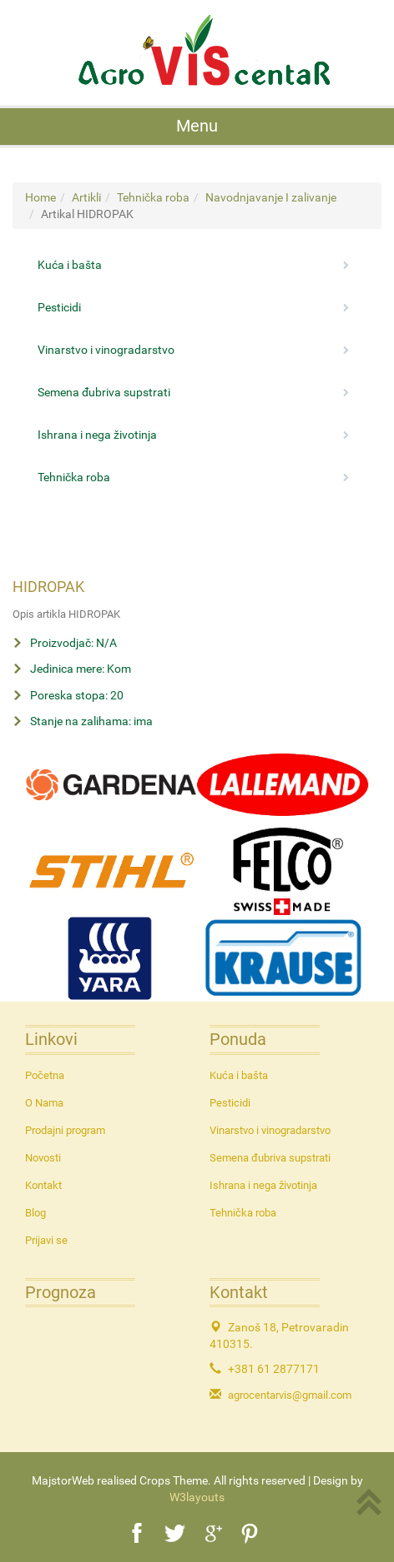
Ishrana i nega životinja (197, 434)
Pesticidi (197, 307)
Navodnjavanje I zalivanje (270, 197)
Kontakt (43, 1185)
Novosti (43, 1158)
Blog (35, 1212)
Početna (44, 1075)
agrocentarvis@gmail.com (289, 1395)
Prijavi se (46, 1240)
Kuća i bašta (197, 264)
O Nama (44, 1103)
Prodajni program (65, 1130)
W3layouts (197, 1497)
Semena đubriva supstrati (197, 392)
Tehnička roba (153, 197)
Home (40, 197)
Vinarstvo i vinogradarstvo (197, 349)
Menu (197, 126)
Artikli (86, 197)
